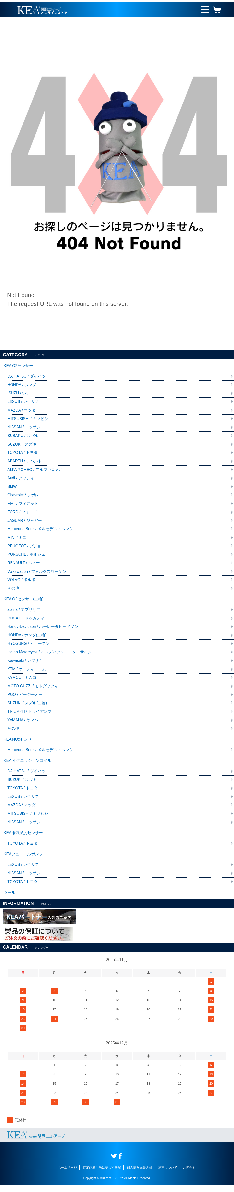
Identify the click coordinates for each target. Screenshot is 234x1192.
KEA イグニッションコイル (28, 765)
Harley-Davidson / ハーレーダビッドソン (43, 630)
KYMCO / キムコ (22, 681)
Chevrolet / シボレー (25, 496)
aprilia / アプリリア (24, 612)
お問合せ (189, 1174)
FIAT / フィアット (22, 505)
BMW (12, 488)
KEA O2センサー (18, 366)
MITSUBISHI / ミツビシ (28, 419)
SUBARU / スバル (23, 437)
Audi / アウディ (20, 479)
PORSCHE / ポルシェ (26, 556)
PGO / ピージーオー (25, 698)
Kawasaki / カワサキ (25, 664)
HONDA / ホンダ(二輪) (27, 638)
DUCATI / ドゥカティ (26, 621)
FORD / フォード (22, 514)
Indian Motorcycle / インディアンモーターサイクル (51, 655)
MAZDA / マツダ (21, 411)
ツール (9, 899)
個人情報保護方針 (139, 1174)
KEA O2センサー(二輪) (24, 602)
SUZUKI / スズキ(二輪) (27, 707)
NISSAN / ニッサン (24, 428)
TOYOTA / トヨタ (22, 454)
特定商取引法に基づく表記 (102, 1174)
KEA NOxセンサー (20, 743)
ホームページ (67, 1174)
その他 (13, 591)
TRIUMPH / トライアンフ (29, 715)
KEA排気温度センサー (23, 838)
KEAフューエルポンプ (23, 860)
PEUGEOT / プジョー (26, 548)
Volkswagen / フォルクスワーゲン (37, 574)
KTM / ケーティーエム (26, 672)
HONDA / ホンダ (21, 385)
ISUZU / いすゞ (20, 394)
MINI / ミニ (17, 539)
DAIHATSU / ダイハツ (26, 377)
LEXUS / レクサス (23, 402)
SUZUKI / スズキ (22, 445)
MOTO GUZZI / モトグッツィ (32, 690)
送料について (167, 1174)
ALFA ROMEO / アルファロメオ (35, 471)
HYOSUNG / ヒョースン (28, 647)
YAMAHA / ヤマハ (22, 724)
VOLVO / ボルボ (21, 582)
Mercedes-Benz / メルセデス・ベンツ (40, 531)
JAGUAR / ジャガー (24, 522)
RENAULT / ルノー (23, 565)
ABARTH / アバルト (24, 462)
